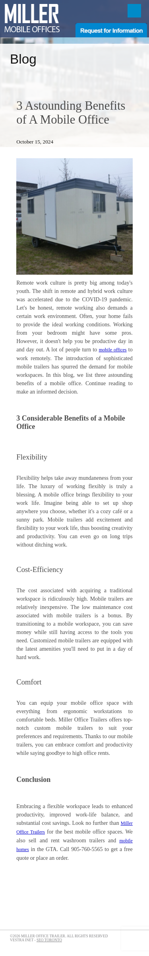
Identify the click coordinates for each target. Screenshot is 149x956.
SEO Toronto (49, 940)
